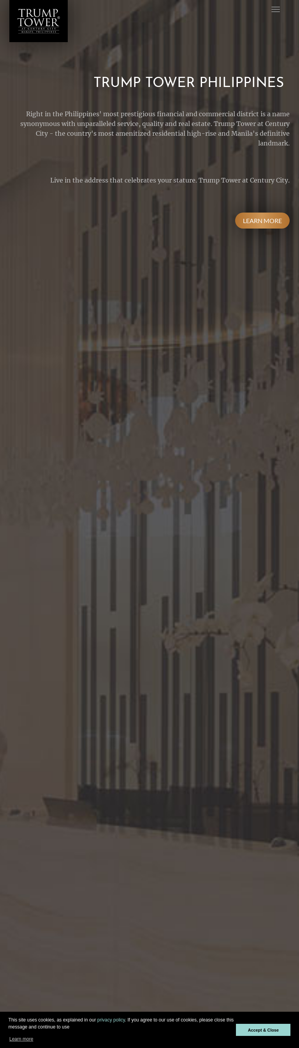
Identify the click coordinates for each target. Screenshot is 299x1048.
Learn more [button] (21, 1039)
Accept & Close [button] (263, 1030)
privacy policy (111, 1020)
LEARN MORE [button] (262, 220)
